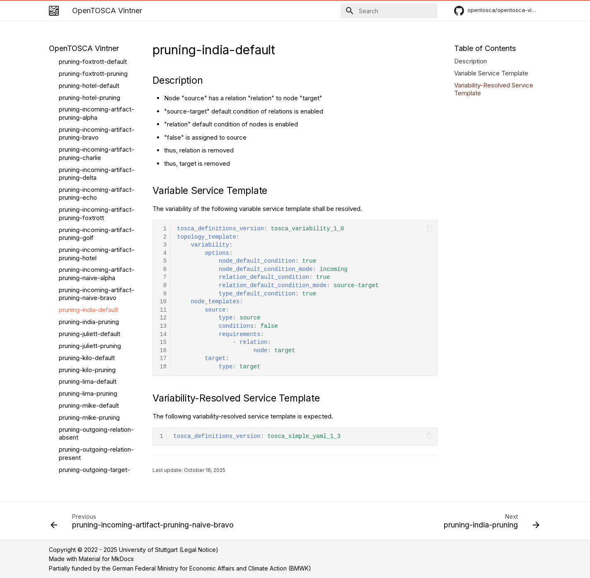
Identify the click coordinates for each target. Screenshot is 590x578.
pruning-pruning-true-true (95, 434)
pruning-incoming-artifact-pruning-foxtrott (96, 74)
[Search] (389, 10)
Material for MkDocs (106, 558)
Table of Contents (485, 48)
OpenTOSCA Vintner (84, 48)
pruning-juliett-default (89, 194)
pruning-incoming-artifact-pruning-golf (96, 94)
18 (163, 367)
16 (163, 351)
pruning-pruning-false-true (96, 410)
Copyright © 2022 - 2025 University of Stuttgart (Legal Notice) (133, 549)
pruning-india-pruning (89, 182)
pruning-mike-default (89, 266)
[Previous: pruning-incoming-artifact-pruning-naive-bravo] (144, 523)
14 (163, 335)
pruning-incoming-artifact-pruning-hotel (96, 114)
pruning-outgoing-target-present (94, 354)
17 (163, 359)
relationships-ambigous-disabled (93, 474)
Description (470, 61)
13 (163, 326)
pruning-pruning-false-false (91, 394)
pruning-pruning (81, 446)
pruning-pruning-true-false (96, 422)
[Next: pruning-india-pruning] (489, 523)
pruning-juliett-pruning (90, 206)
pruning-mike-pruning (89, 278)
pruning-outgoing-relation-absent (96, 294)
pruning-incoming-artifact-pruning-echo (96, 54)
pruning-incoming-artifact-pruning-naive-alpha (96, 134)
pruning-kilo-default (87, 218)
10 (163, 302)
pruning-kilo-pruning (87, 230)
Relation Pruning (81, 458)
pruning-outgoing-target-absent (94, 334)
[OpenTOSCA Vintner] (54, 10)
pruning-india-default (88, 170)
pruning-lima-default (87, 242)
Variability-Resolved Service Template (493, 89)
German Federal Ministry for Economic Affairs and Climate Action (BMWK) (211, 568)
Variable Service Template (491, 73)
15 (163, 342)
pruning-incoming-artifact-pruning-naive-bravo (96, 154)
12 (163, 318)
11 (163, 310)
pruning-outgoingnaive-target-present (92, 374)
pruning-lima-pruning (88, 254)
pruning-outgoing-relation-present (96, 314)
